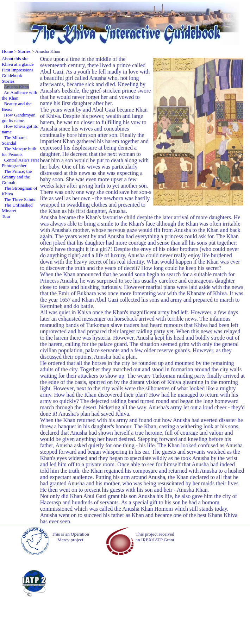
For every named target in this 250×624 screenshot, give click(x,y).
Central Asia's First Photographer (20, 162)
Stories (24, 51)
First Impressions (17, 70)
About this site (15, 58)
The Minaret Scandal (14, 140)
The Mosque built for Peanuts (19, 151)
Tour (6, 216)
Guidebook (12, 75)
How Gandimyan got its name (19, 117)
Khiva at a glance (18, 64)
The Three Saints (19, 199)
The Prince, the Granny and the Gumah (17, 177)
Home (7, 51)
